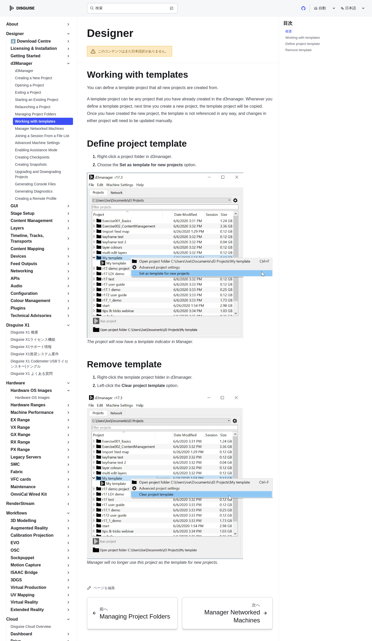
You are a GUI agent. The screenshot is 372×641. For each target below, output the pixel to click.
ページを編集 (101, 588)
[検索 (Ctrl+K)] (132, 8)
